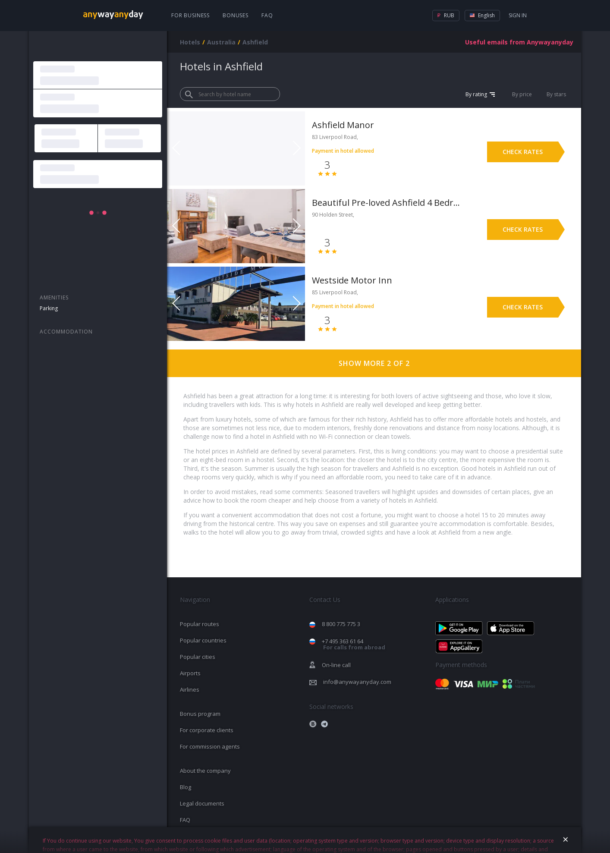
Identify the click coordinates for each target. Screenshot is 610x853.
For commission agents (210, 746)
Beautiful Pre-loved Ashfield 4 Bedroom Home (386, 202)
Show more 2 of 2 (374, 363)
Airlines (189, 689)
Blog (185, 787)
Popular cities (197, 657)
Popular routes (199, 624)
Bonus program (200, 714)
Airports (190, 673)
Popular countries (203, 640)
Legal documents (202, 803)
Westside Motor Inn (352, 280)
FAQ (267, 15)
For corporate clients (206, 730)
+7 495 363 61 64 (353, 644)
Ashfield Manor (343, 125)
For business (190, 15)
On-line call (336, 665)
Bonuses (235, 15)
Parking (49, 308)
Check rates (523, 152)
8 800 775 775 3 (341, 624)
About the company (205, 770)
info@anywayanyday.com (357, 682)
